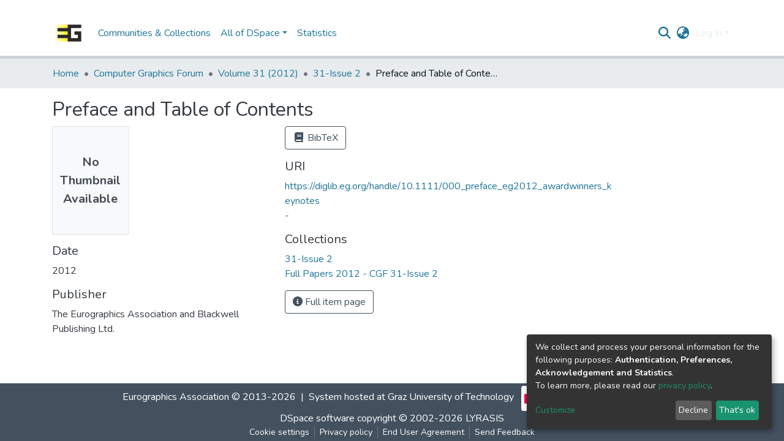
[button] (683, 33)
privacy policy (684, 385)
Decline (693, 410)
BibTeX (315, 138)
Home (66, 73)
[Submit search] (665, 33)
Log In (709, 33)
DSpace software (317, 418)
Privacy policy (346, 432)
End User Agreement (423, 432)
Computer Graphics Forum (148, 73)
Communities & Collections (154, 33)
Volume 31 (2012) (258, 73)
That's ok (737, 410)
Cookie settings (279, 432)
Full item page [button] (329, 302)
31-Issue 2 (337, 73)
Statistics (317, 33)
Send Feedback (505, 432)
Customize (555, 410)
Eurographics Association (176, 397)
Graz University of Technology (451, 397)
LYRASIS (485, 418)
